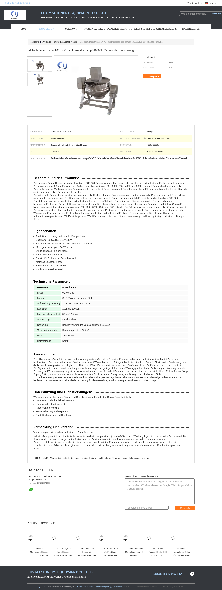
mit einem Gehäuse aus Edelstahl (134, 458)
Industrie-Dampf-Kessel (65, 42)
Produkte (47, 29)
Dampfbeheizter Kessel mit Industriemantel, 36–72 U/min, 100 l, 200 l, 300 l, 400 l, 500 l (87, 555)
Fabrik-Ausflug (94, 29)
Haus (23, 29)
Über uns (71, 29)
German (213, 3)
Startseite (34, 42)
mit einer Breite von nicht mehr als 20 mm (99, 458)
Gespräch (152, 76)
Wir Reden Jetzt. (195, 3)
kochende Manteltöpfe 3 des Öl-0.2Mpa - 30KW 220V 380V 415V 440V (181, 555)
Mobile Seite (45, 587)
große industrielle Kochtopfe (66, 458)
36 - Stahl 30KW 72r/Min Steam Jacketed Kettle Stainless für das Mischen (110, 555)
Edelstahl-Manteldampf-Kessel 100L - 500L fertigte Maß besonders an (39, 554)
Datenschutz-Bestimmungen (62, 587)
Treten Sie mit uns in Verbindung (143, 29)
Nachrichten (191, 29)
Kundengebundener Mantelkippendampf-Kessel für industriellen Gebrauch (134, 555)
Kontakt (185, 508)
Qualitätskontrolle (119, 29)
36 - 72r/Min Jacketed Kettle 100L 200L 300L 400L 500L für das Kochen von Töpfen (158, 555)
